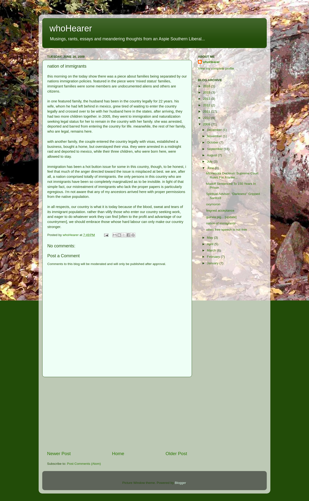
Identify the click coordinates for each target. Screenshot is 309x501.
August (212, 155)
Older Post (176, 453)
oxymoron (213, 204)
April (210, 244)
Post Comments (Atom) (84, 463)
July (210, 161)
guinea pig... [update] (221, 217)
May (210, 237)
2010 (207, 118)
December (215, 130)
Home (118, 453)
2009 (207, 124)
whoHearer (70, 28)
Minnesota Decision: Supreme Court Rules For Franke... (232, 175)
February (214, 256)
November (215, 136)
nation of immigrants (221, 223)
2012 (207, 105)
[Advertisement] (117, 414)
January (213, 263)
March (212, 250)
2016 (207, 86)
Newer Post (59, 453)
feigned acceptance (220, 210)
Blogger (180, 483)
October (213, 142)
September (215, 149)
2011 (207, 111)
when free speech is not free (226, 229)
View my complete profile (216, 68)
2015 (207, 92)
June (211, 168)
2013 (207, 98)
